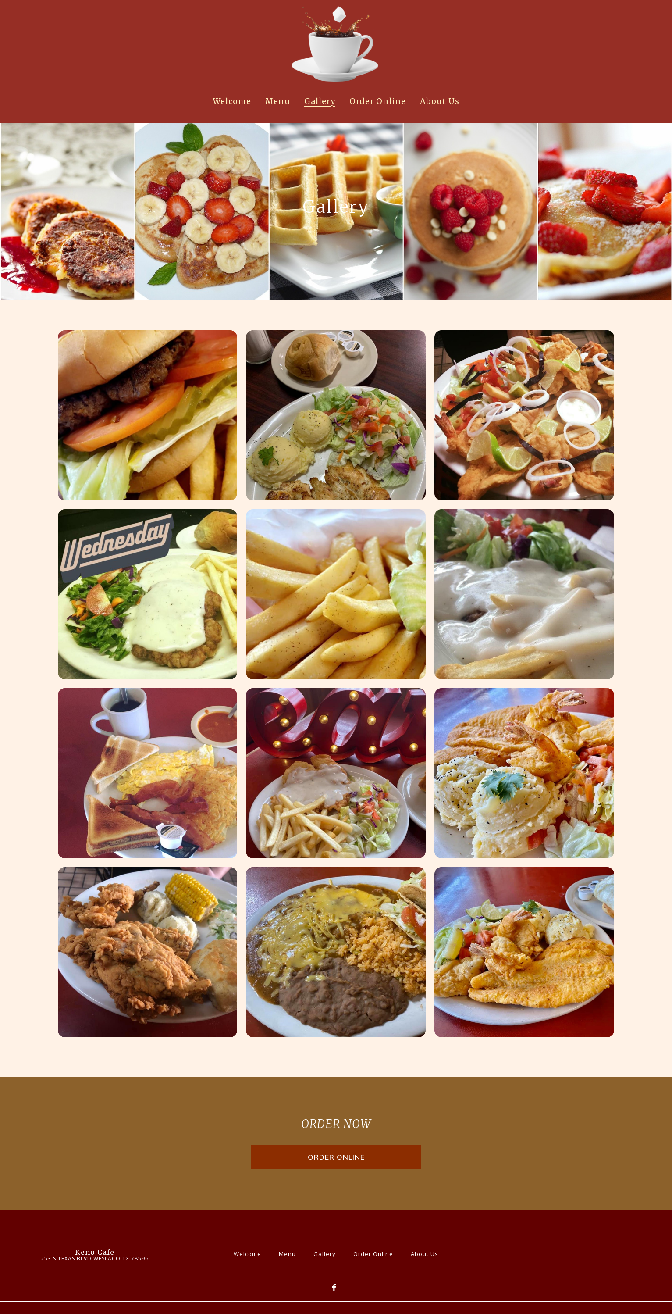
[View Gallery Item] (148, 415)
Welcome (250, 1253)
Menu (290, 1253)
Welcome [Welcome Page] (232, 101)
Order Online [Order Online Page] (377, 101)
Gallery (327, 1253)
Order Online (375, 1253)
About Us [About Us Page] (439, 101)
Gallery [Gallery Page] (319, 101)
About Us (427, 1253)
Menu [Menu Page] (277, 101)
